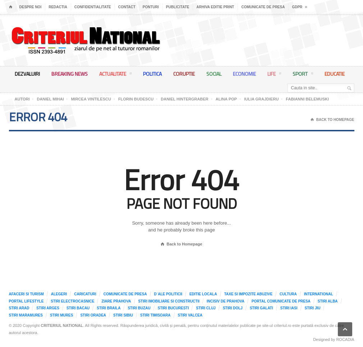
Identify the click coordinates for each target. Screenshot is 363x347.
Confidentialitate (92, 7)
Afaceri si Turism (26, 294)
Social (213, 74)
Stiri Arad (19, 308)
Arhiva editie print (215, 7)
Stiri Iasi (289, 308)
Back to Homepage (181, 244)
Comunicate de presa (263, 7)
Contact (126, 7)
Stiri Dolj (233, 308)
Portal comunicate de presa (281, 301)
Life (274, 75)
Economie (244, 74)
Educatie (335, 74)
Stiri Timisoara (155, 315)
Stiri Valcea (190, 315)
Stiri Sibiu (123, 315)
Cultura (288, 294)
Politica (152, 74)
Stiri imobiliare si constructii (169, 301)
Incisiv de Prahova (225, 301)
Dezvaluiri (27, 74)
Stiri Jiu (313, 308)
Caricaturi (85, 294)
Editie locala (203, 294)
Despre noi (30, 7)
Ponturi (151, 7)
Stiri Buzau (139, 308)
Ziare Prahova (116, 301)
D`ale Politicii (168, 294)
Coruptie (184, 74)
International (318, 294)
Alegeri (59, 294)
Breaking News (69, 74)
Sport (303, 75)
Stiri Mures (61, 315)
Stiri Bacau (77, 308)
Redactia (58, 7)
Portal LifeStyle (26, 301)
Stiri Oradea (93, 315)
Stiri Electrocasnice (72, 301)
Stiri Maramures (26, 315)
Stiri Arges (47, 308)
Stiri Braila (108, 308)
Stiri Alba (328, 301)
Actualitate (115, 75)
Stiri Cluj (205, 308)
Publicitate (177, 7)
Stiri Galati (261, 308)
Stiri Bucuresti (173, 308)
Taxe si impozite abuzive (248, 294)
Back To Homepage (332, 119)
